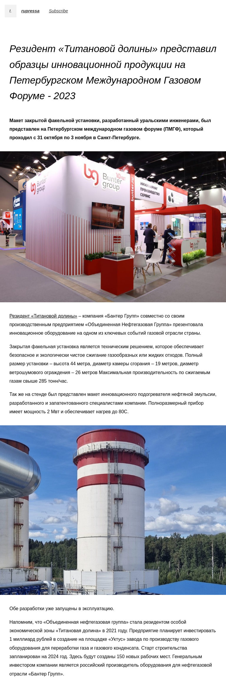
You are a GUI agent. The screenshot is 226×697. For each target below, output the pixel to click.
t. (10, 11)
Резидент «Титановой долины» (43, 315)
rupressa (30, 11)
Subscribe (58, 11)
